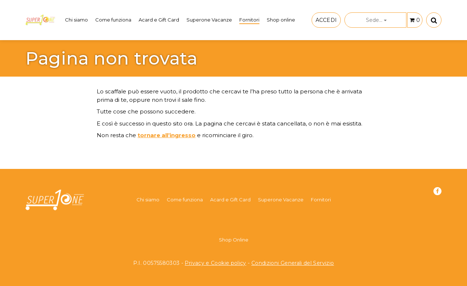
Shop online (281, 20)
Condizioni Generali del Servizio (292, 263)
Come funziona (113, 20)
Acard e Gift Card (159, 20)
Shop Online (233, 240)
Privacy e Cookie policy (215, 263)
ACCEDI (326, 20)
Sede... (376, 20)
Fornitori (249, 20)
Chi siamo (76, 20)
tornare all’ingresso (167, 135)
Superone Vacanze (209, 20)
